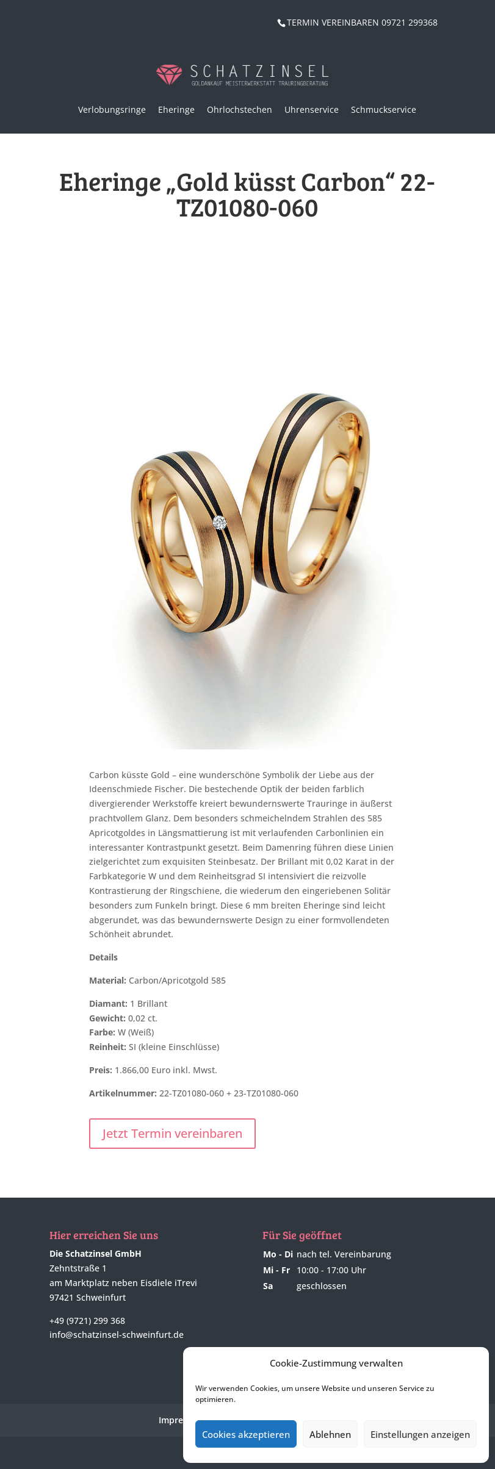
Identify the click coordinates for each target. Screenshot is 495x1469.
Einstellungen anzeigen (420, 1434)
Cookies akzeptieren (246, 1434)
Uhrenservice (311, 109)
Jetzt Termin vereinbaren (172, 1133)
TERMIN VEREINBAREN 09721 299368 (362, 22)
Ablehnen (330, 1434)
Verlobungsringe (112, 109)
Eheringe (176, 109)
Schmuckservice (383, 109)
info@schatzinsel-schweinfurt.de (116, 1334)
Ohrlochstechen (239, 109)
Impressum (182, 1420)
